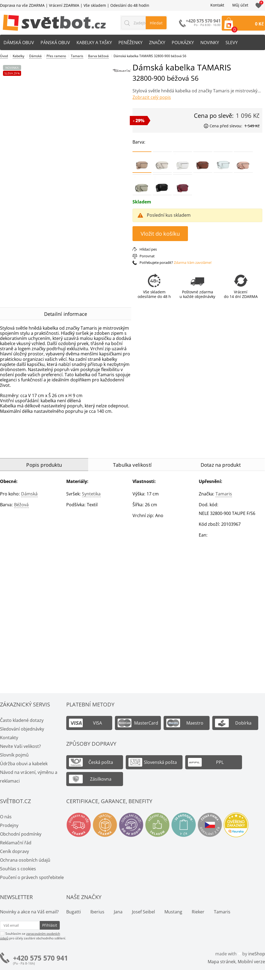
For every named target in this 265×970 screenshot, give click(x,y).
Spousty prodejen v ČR (183, 824)
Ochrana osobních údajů (25, 860)
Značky (157, 43)
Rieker (198, 912)
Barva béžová (98, 56)
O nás (6, 817)
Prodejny (9, 825)
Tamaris (224, 494)
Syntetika (91, 494)
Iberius (97, 912)
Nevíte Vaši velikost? (20, 746)
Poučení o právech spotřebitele (32, 877)
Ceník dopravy (14, 851)
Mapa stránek (222, 962)
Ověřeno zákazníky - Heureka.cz (236, 824)
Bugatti (73, 912)
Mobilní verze (251, 962)
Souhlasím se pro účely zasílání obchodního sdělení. (33, 935)
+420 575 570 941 (40, 957)
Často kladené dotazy (22, 720)
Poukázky (183, 43)
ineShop (256, 954)
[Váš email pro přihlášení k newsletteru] (20, 925)
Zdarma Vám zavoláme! (192, 262)
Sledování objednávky (22, 729)
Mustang (173, 912)
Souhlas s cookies (18, 869)
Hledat (156, 22)
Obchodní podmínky (20, 834)
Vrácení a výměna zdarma (104, 824)
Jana (118, 912)
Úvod (4, 56)
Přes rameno (56, 56)
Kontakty (9, 738)
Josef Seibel (143, 912)
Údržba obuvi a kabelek (24, 764)
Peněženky (130, 43)
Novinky (209, 43)
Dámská (29, 494)
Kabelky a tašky (94, 43)
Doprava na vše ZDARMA (22, 5)
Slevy (232, 43)
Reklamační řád (15, 843)
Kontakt (217, 5)
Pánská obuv (55, 43)
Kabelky (18, 56)
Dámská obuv (19, 43)
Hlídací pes (148, 249)
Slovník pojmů (14, 755)
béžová (21, 505)
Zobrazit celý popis (151, 97)
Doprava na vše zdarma (78, 824)
